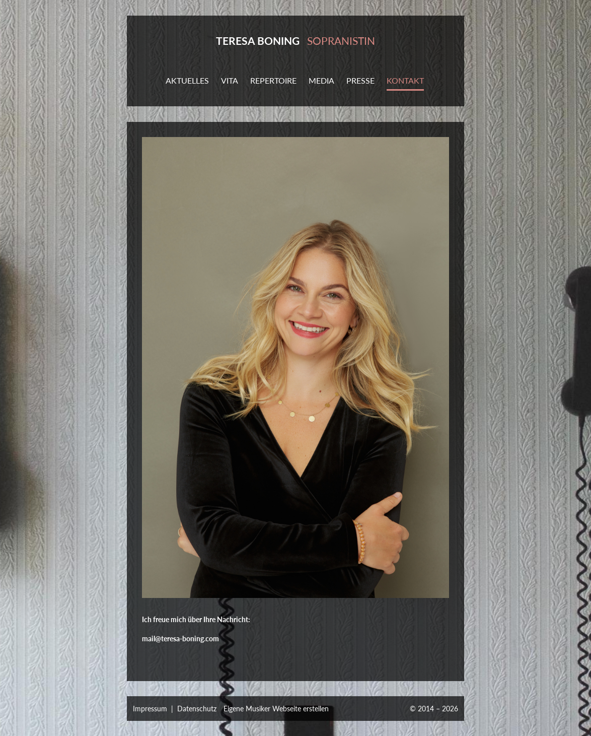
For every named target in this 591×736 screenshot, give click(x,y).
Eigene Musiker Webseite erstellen (276, 708)
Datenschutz (196, 708)
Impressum (150, 708)
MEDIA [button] (321, 80)
